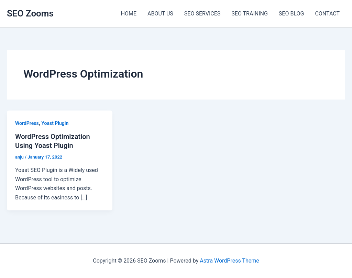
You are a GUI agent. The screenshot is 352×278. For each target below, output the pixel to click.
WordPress (27, 123)
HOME (128, 13)
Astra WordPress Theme (229, 260)
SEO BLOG (291, 13)
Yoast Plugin (54, 123)
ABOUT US (160, 13)
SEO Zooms (30, 13)
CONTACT (327, 13)
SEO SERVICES (202, 13)
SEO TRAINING (249, 13)
